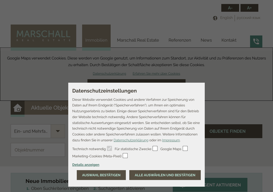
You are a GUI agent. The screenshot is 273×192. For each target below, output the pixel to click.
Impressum (171, 140)
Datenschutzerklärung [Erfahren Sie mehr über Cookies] (131, 140)
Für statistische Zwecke (133, 149)
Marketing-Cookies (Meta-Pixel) (97, 156)
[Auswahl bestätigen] (101, 175)
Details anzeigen (85, 165)
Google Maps (171, 149)
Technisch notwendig (89, 149)
